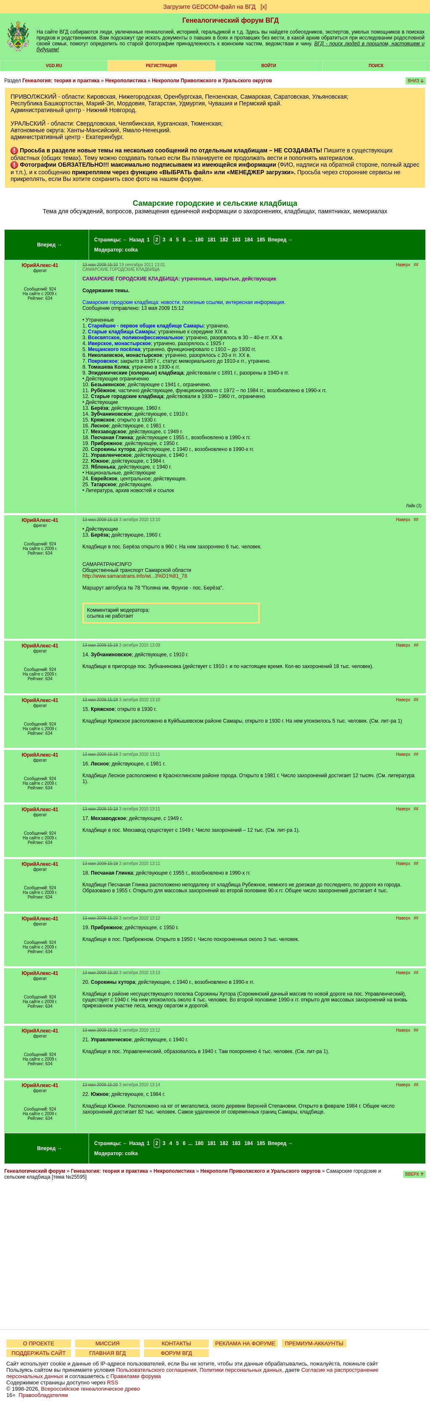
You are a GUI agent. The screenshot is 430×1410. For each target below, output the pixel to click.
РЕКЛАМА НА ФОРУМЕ (245, 1343)
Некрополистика (125, 81)
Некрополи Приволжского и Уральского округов (212, 81)
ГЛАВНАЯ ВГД (107, 1353)
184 (248, 240)
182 (224, 240)
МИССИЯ (107, 1343)
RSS (112, 1382)
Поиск (376, 65)
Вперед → (49, 245)
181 (211, 240)
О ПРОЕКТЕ (38, 1343)
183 (236, 240)
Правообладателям (43, 1395)
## (416, 264)
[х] (263, 6)
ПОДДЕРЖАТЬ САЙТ (39, 1353)
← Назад (133, 240)
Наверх (403, 264)
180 (199, 240)
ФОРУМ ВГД (176, 1353)
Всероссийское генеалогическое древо (90, 1389)
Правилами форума (135, 1376)
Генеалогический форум (34, 1171)
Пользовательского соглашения (156, 1370)
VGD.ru (54, 65)
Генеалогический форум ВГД (230, 20)
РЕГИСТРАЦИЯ (161, 65)
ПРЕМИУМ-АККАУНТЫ (314, 1343)
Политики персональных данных (240, 1370)
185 (261, 240)
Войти (268, 65)
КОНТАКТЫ (176, 1343)
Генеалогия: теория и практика (61, 81)
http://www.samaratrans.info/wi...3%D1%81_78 (134, 576)
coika (131, 250)
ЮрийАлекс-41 (40, 265)
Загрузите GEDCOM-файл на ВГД (209, 6)
